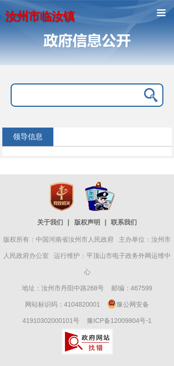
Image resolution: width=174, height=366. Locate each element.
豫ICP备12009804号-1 (119, 320)
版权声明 (87, 222)
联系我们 (124, 222)
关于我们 (50, 222)
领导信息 (28, 137)
